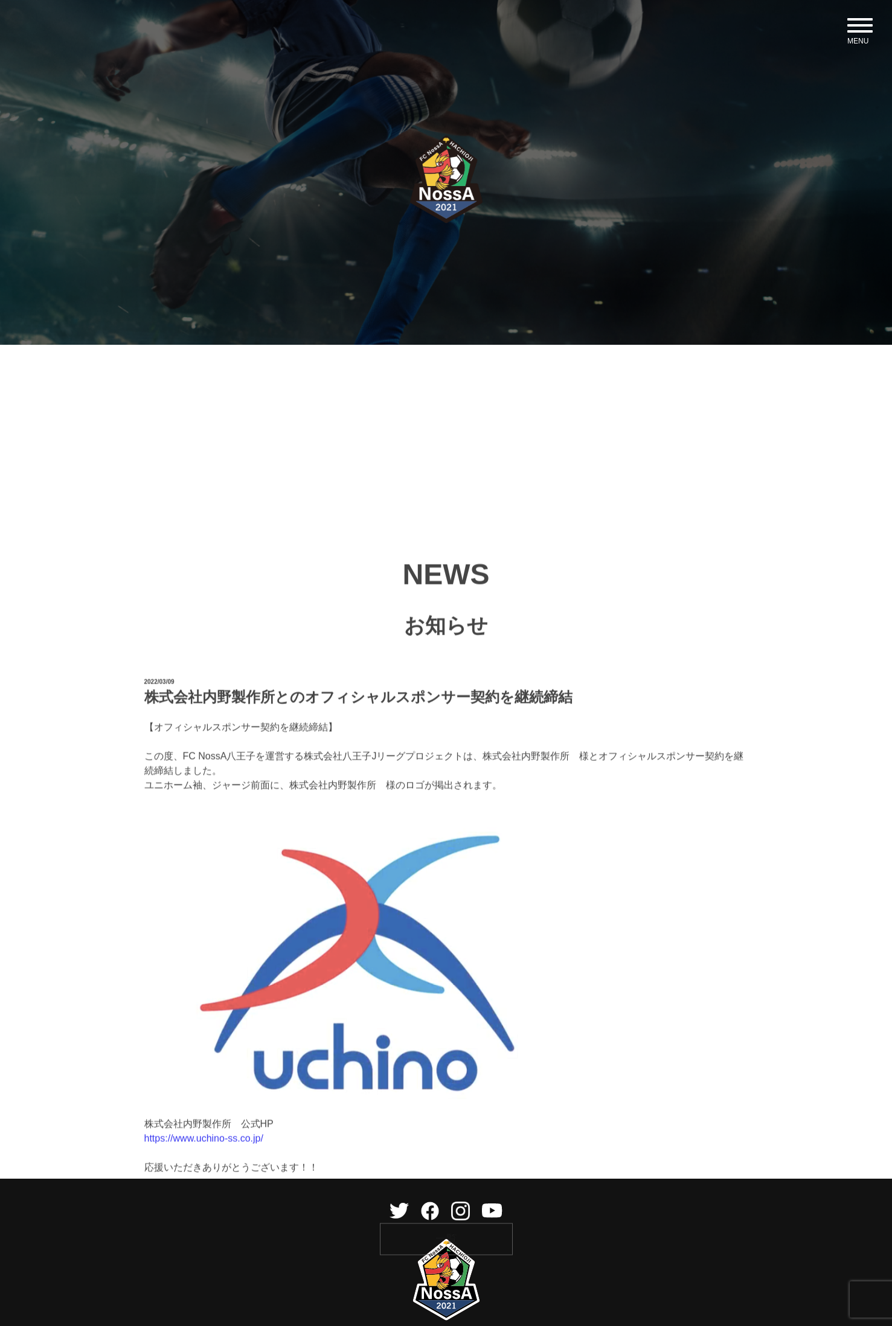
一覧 (446, 1287)
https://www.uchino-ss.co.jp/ (203, 1186)
